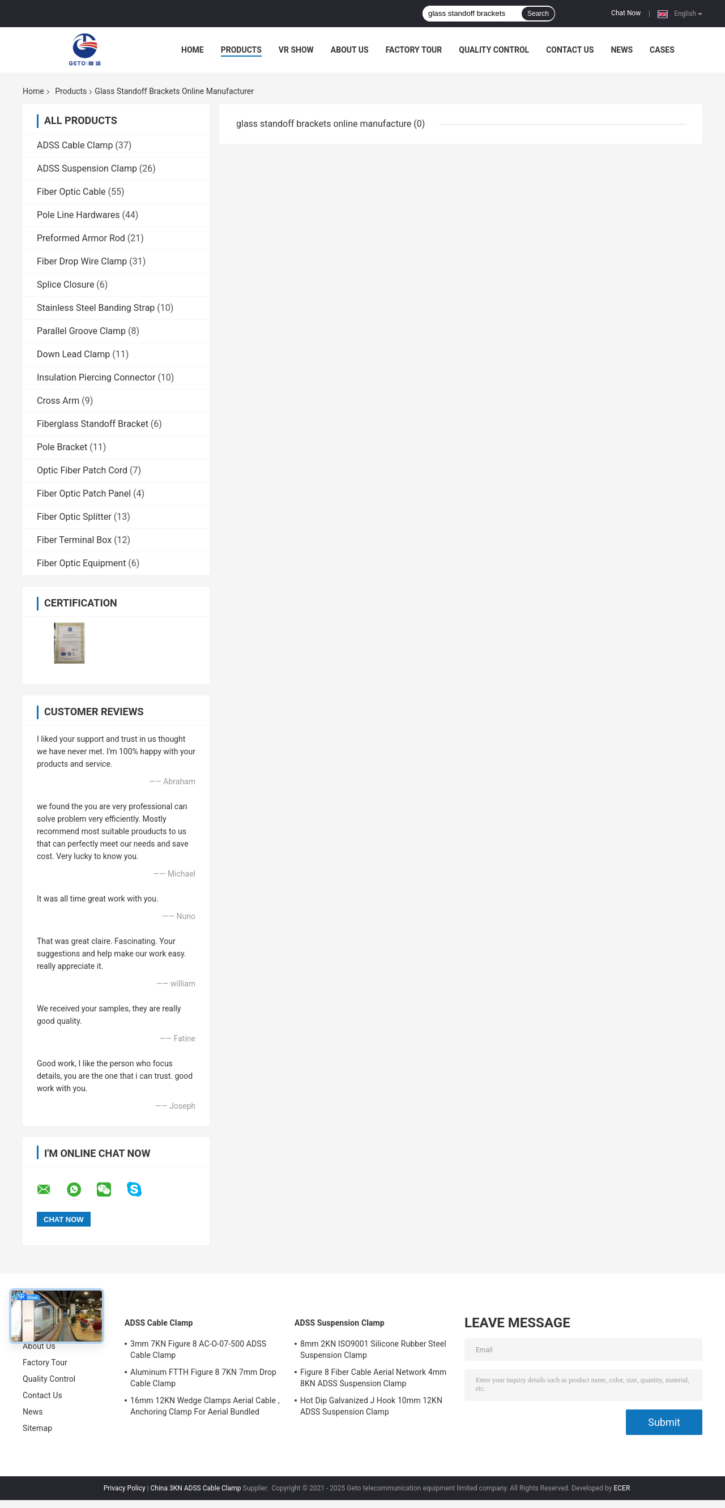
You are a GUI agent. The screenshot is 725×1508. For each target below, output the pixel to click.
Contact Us (570, 49)
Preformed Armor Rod (81, 238)
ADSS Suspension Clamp (87, 168)
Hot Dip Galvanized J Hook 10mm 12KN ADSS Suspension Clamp (371, 1406)
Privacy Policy (125, 1488)
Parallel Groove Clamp (81, 331)
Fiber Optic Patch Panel (84, 493)
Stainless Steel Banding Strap (96, 307)
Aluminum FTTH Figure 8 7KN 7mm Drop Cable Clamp (203, 1378)
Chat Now (626, 13)
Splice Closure (65, 284)
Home (192, 49)
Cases (662, 49)
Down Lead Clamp (73, 354)
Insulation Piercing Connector (96, 377)
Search (538, 14)
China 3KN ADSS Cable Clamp (195, 1488)
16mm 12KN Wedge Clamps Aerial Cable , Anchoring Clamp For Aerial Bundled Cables (205, 1408)
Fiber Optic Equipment (81, 563)
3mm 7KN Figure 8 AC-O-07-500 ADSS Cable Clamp (198, 1349)
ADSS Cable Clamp (75, 145)
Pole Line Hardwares (78, 215)
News (622, 49)
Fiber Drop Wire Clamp (82, 261)
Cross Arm (58, 400)
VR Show (296, 49)
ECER (621, 1488)
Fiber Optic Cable (71, 191)
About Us (350, 49)
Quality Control (494, 49)
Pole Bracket (62, 447)
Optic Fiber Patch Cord (82, 470)
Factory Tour (414, 49)
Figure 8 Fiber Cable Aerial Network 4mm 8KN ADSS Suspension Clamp (373, 1378)
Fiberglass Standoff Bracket (92, 423)
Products (241, 49)
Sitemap (37, 1428)
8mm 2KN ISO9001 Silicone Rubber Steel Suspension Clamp (373, 1349)
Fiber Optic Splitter (74, 516)
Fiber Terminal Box (74, 540)
